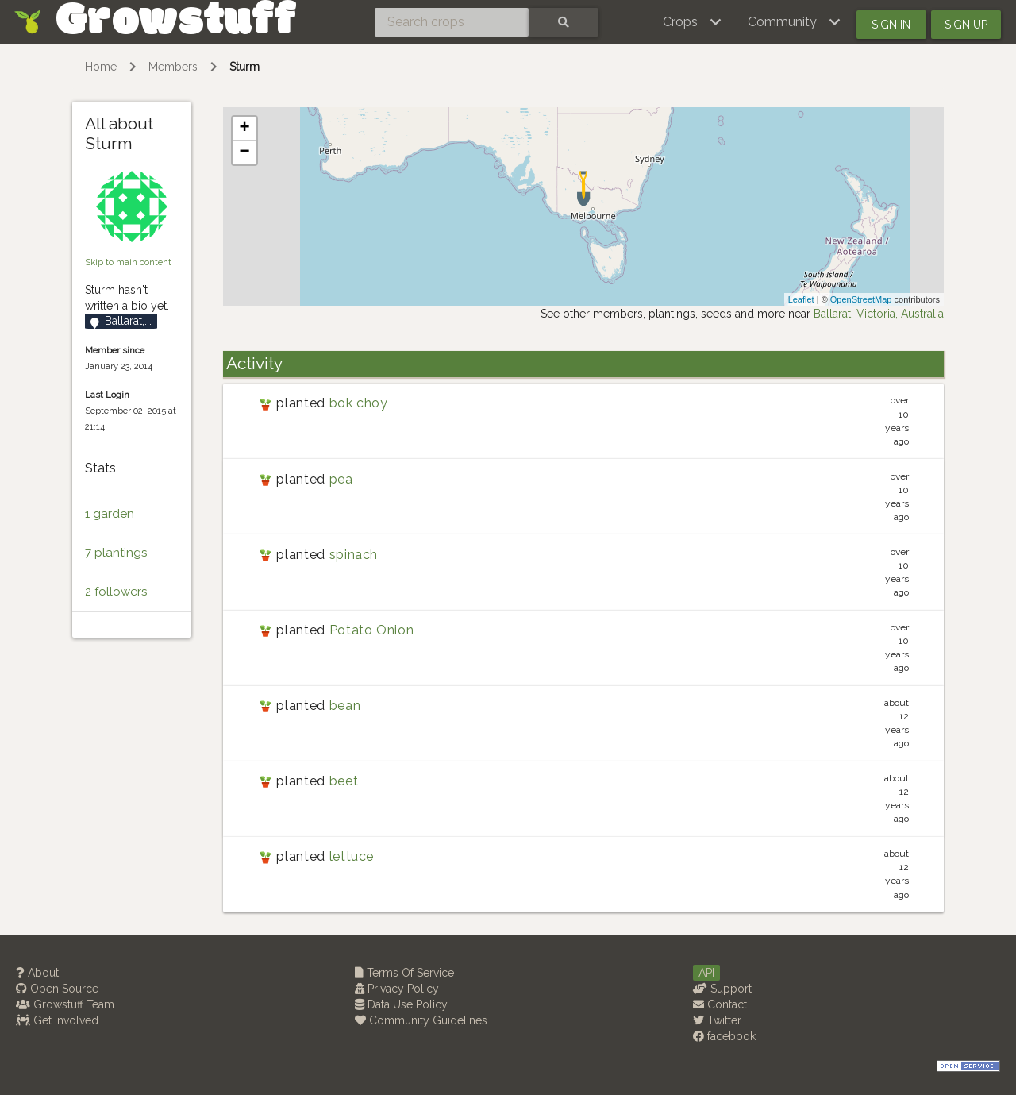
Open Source (57, 988)
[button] (692, 22)
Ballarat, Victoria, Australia (879, 313)
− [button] (245, 152)
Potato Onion (371, 630)
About (37, 972)
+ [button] (245, 129)
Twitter (717, 1020)
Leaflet (801, 299)
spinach (353, 554)
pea (341, 479)
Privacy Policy (397, 988)
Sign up (966, 24)
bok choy (358, 403)
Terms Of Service (404, 972)
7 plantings (116, 553)
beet (344, 780)
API (706, 972)
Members (173, 66)
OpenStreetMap (861, 299)
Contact (720, 1004)
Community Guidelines (421, 1020)
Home (101, 66)
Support (722, 988)
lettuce (351, 856)
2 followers (116, 591)
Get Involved (57, 1020)
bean (345, 705)
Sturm (244, 66)
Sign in (891, 24)
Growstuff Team (65, 1004)
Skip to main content (128, 262)
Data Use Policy (401, 1004)
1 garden (109, 514)
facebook (724, 1036)
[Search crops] (452, 22)
